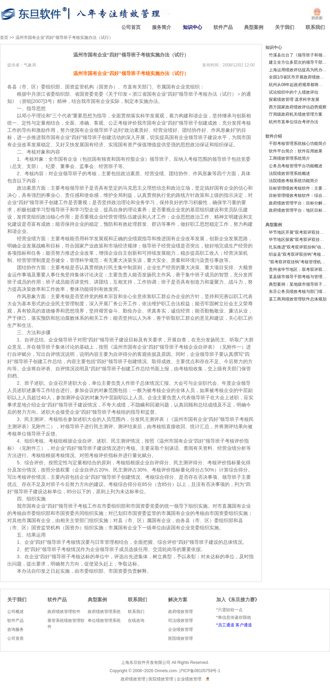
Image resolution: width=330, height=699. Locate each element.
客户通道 (243, 625)
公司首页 (131, 27)
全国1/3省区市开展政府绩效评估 (298, 77)
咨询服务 (15, 629)
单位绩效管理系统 (104, 620)
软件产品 (223, 27)
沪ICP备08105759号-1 (199, 670)
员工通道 (226, 625)
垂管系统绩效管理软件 (66, 623)
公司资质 (15, 638)
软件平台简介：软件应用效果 (295, 151)
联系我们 (315, 27)
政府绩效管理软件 (63, 611)
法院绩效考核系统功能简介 (293, 180)
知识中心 (192, 27)
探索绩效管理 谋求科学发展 (294, 99)
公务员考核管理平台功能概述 (295, 165)
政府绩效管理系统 (104, 611)
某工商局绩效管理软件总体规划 (298, 299)
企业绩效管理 (180, 629)
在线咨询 (136, 620)
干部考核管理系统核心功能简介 (298, 143)
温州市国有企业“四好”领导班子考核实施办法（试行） (64, 37)
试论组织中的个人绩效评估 (293, 92)
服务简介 (161, 27)
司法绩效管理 (180, 620)
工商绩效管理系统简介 (289, 158)
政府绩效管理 (180, 611)
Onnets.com (166, 670)
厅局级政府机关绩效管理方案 (295, 114)
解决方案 (177, 599)
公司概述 (15, 611)
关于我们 (284, 27)
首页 (4, 37)
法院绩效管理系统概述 (289, 173)
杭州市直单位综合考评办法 (293, 121)
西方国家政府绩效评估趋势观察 (298, 107)
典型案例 (253, 27)
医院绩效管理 (180, 638)
